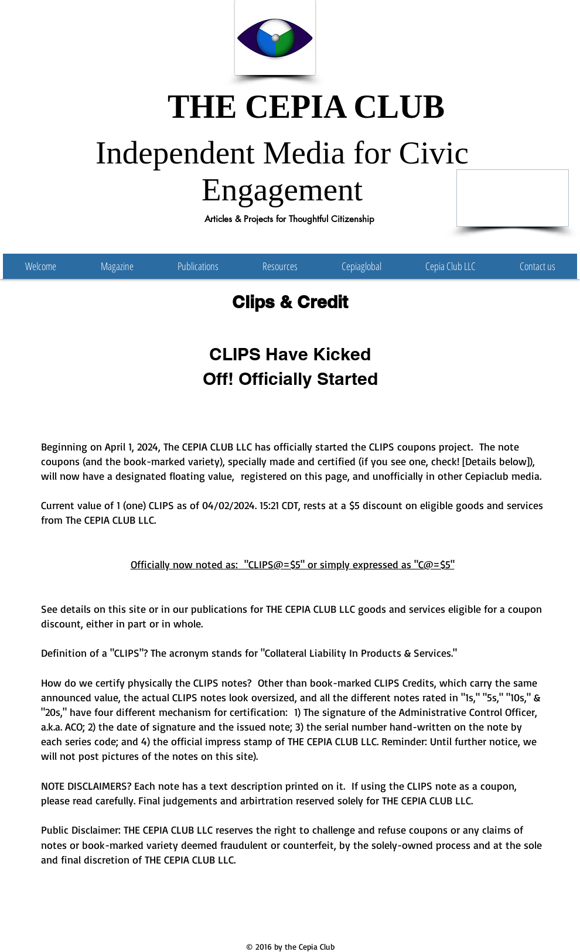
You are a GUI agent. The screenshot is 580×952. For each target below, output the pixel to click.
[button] (197, 266)
